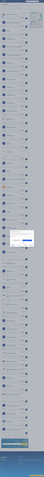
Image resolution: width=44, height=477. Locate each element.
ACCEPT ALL (27, 240)
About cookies (13, 236)
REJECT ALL (17, 240)
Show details (22, 242)
